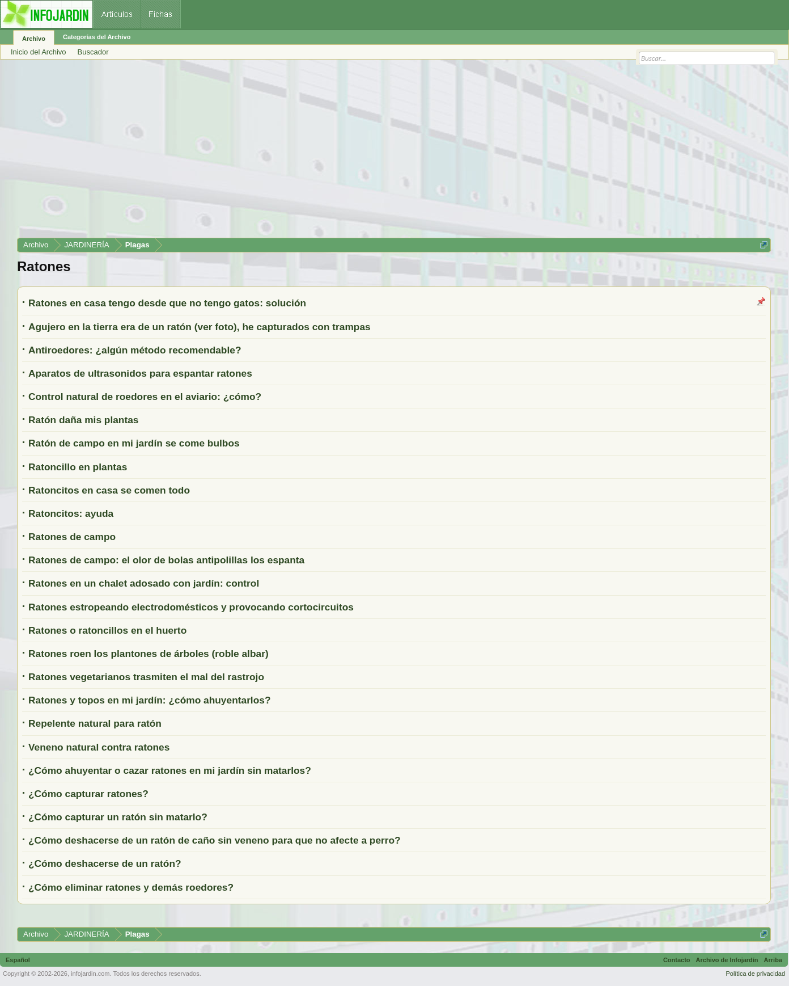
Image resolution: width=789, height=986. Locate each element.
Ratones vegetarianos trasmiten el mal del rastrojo (146, 676)
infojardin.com (90, 973)
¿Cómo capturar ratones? (88, 793)
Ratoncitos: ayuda (70, 513)
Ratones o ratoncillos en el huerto (107, 630)
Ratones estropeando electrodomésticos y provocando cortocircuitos (191, 607)
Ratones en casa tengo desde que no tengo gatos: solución (167, 303)
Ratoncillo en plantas (77, 467)
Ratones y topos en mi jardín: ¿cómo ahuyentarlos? (149, 700)
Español (18, 959)
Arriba (773, 959)
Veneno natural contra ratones (98, 747)
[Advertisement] (357, 152)
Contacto (676, 959)
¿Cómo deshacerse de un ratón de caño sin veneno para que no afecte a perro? (214, 840)
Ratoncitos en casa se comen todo (109, 490)
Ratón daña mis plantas (83, 419)
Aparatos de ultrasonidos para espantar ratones (140, 373)
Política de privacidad (755, 973)
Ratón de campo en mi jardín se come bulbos (134, 443)
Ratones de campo (72, 536)
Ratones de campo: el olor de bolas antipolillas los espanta (166, 560)
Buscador (93, 52)
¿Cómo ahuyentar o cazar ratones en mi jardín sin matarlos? (169, 770)
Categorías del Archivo (96, 36)
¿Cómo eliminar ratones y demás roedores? (131, 887)
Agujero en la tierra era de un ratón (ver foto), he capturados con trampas (199, 326)
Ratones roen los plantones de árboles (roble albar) (148, 653)
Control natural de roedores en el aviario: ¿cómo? (144, 396)
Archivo (33, 38)
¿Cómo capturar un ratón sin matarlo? (117, 817)
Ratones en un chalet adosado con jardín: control (143, 583)
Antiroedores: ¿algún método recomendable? (134, 350)
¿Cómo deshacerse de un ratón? (104, 863)
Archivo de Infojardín (727, 959)
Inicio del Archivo (38, 52)
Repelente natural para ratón (95, 723)
